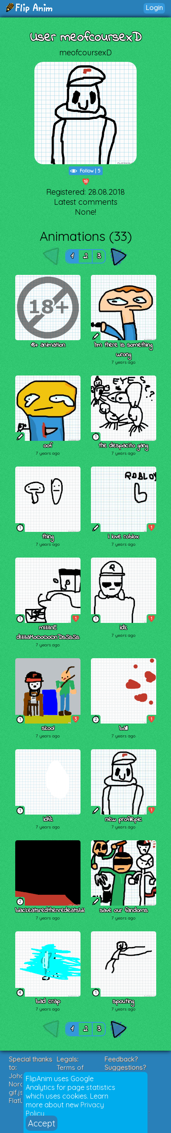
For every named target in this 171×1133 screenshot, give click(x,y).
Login (154, 7)
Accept (41, 1123)
